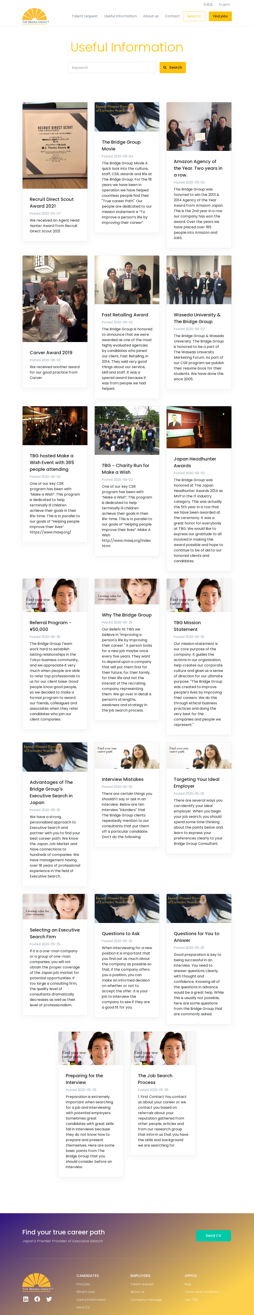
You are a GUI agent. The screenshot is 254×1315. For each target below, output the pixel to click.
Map (188, 1284)
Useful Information (120, 16)
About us (151, 16)
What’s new (85, 1292)
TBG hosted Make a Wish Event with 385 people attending (52, 462)
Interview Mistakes (123, 779)
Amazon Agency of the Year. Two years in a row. (198, 168)
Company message (146, 1299)
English (224, 4)
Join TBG (191, 1299)
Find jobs (220, 16)
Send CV (194, 16)
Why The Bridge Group (127, 615)
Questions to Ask (121, 933)
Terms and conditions (202, 1292)
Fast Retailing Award (125, 315)
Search (172, 67)
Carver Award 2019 (51, 352)
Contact (172, 16)
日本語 (208, 4)
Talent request (85, 16)
